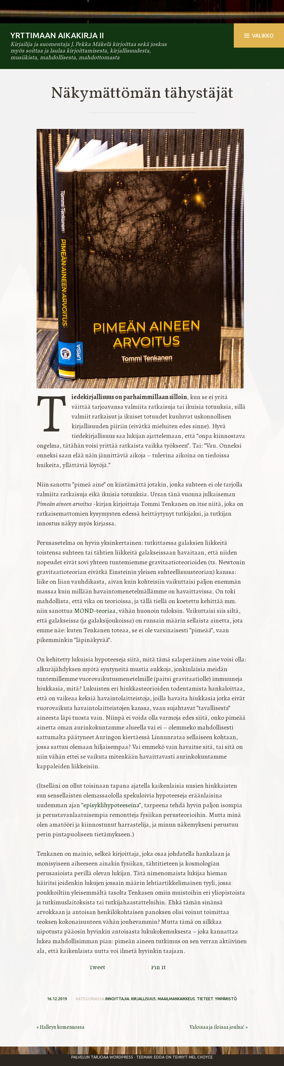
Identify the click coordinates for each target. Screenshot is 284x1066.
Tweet (97, 967)
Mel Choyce (201, 1057)
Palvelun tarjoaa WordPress (102, 1057)
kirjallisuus (143, 999)
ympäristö (226, 999)
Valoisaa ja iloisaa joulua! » (218, 1027)
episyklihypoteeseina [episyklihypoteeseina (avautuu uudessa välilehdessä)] (111, 805)
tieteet (205, 999)
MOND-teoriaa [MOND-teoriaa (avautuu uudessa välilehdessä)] (95, 610)
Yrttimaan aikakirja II (57, 35)
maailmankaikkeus (176, 999)
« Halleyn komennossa (61, 1027)
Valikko (259, 36)
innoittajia (117, 999)
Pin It (158, 967)
